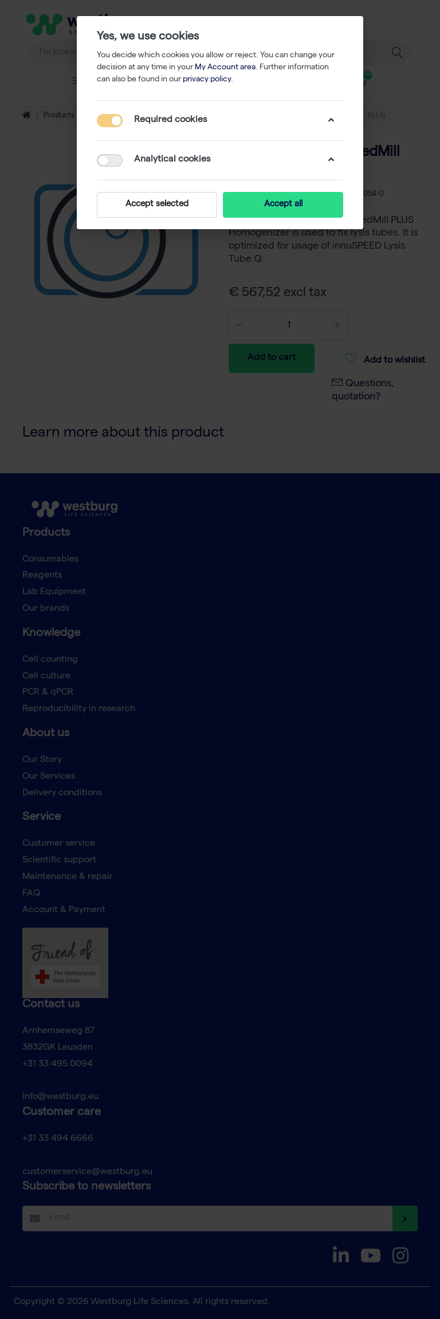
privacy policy (207, 80)
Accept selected (156, 204)
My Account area (225, 68)
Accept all (283, 204)
